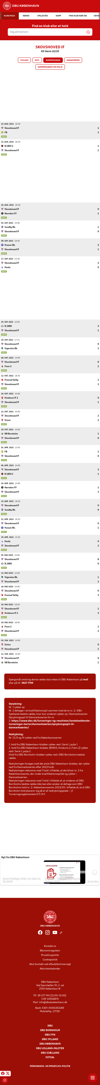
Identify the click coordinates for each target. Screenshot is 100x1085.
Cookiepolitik (50, 959)
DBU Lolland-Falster (50, 1048)
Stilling (24, 60)
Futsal (50, 1057)
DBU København (50, 1044)
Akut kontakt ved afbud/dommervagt (50, 964)
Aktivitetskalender (50, 968)
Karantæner (73, 60)
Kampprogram (53, 60)
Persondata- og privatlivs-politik (50, 1066)
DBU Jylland (50, 1039)
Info (37, 60)
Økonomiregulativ (50, 950)
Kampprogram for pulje (50, 67)
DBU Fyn (50, 1035)
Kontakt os (50, 946)
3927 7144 (27, 683)
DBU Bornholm (50, 1030)
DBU (50, 1026)
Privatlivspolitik (50, 955)
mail (85, 679)
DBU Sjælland (50, 1053)
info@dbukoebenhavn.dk (53, 1002)
